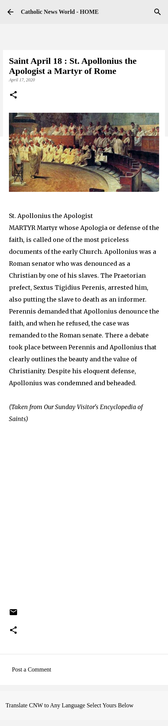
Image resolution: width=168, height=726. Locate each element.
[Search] (157, 12)
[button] (13, 95)
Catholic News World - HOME (59, 12)
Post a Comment (31, 669)
